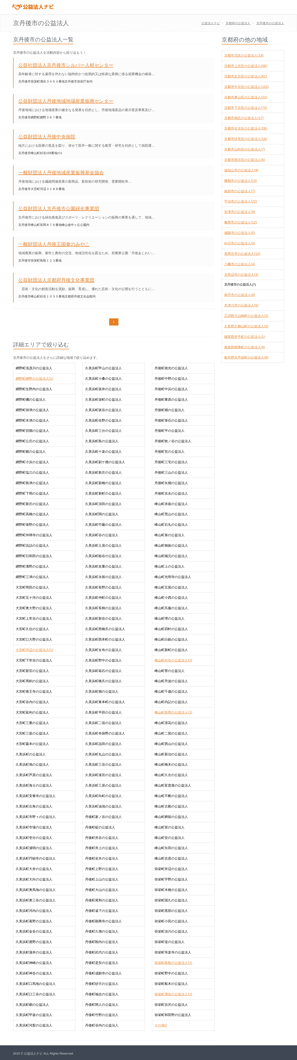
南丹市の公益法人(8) (239, 295)
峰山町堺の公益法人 (170, 618)
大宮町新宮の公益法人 (32, 671)
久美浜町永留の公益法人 (103, 577)
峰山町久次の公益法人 (171, 775)
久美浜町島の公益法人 (101, 441)
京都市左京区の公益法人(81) (245, 76)
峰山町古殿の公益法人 (171, 806)
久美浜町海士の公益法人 (34, 785)
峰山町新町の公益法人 (171, 650)
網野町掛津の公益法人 (32, 410)
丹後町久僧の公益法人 (101, 931)
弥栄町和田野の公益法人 (173, 1015)
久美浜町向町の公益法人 (103, 796)
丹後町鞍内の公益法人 (101, 942)
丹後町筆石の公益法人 (171, 420)
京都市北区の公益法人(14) (243, 55)
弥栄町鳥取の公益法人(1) (173, 963)
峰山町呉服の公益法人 (171, 608)
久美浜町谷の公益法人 (101, 535)
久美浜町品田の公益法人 (103, 744)
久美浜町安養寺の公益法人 (36, 796)
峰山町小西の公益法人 (171, 597)
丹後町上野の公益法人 (101, 869)
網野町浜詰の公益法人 (32, 545)
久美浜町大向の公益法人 (34, 879)
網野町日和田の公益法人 (34, 556)
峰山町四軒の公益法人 (171, 629)
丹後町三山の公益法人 (171, 472)
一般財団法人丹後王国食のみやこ (54, 244)
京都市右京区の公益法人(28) (245, 128)
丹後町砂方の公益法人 (101, 984)
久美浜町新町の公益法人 (103, 493)
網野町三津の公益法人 (32, 577)
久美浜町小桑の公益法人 (103, 378)
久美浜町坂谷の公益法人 (103, 410)
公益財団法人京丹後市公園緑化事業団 (58, 208)
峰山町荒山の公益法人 (171, 514)
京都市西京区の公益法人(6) (244, 160)
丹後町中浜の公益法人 (171, 389)
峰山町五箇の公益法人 (171, 587)
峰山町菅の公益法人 (170, 671)
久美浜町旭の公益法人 (32, 764)
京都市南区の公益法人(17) (243, 118)
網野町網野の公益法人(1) (34, 378)
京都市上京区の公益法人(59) (245, 66)
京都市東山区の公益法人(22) (245, 97)
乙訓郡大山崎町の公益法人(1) (246, 316)
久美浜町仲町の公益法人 (103, 597)
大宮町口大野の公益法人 (34, 639)
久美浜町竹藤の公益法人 (103, 524)
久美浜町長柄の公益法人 (103, 608)
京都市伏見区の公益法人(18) (245, 139)
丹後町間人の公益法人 (101, 1005)
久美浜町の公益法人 (31, 754)
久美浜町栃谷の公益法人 (103, 556)
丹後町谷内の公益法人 (101, 1025)
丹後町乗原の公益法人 (171, 399)
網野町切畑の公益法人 (32, 431)
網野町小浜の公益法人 (32, 462)
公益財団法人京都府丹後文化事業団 (56, 280)
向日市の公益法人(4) (239, 243)
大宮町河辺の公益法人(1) (34, 650)
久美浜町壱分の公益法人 (34, 838)
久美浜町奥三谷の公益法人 (36, 900)
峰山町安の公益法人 (170, 838)
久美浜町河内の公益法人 (34, 911)
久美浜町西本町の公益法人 (105, 639)
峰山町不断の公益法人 (171, 796)
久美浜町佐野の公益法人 (103, 420)
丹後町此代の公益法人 (101, 952)
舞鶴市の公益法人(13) (240, 181)
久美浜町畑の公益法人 (101, 691)
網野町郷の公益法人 (31, 451)
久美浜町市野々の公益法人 (36, 817)
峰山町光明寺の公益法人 (173, 577)
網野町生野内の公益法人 (34, 389)
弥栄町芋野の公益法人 (171, 879)
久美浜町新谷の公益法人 (103, 618)
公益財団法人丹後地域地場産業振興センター (65, 101)
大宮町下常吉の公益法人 (34, 660)
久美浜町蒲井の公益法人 (34, 952)
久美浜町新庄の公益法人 (103, 472)
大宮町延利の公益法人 (32, 712)
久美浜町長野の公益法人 (103, 587)
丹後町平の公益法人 (170, 431)
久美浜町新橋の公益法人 (103, 483)
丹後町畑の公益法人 (170, 410)
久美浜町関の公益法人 (101, 514)
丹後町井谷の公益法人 (101, 838)
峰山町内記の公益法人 (171, 702)
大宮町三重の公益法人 (32, 723)
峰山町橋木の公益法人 (171, 764)
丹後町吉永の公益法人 (171, 493)
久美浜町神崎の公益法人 (34, 963)
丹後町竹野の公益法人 (101, 1015)
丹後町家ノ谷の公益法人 (103, 817)
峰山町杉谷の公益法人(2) (173, 660)
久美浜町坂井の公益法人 (103, 389)
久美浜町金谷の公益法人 (34, 931)
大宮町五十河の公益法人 (34, 597)
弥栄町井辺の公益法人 (171, 869)
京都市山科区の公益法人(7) (244, 149)
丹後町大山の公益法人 (101, 890)
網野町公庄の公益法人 (32, 441)
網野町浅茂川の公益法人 (34, 368)
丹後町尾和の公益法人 (101, 900)
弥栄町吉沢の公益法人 (171, 1005)
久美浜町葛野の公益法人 (34, 921)
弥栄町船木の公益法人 (171, 984)
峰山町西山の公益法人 (171, 744)
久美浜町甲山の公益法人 (103, 368)
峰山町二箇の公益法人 (171, 733)
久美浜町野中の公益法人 (103, 660)
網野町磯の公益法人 (31, 399)
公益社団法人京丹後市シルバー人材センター (65, 65)
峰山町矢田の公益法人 (171, 848)
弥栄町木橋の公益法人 (171, 890)
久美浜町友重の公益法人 (103, 566)
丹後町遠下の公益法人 (101, 911)
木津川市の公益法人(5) (241, 305)
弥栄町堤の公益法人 (170, 942)
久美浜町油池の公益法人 (103, 806)
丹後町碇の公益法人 (100, 827)
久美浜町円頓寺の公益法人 (36, 858)
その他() (161, 1025)
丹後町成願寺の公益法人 (103, 973)
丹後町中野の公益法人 (171, 378)
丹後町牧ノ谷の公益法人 (173, 441)
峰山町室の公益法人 (170, 827)
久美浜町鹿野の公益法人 (34, 942)
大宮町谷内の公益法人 (32, 702)
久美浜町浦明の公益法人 (34, 848)
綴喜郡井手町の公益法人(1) (244, 337)
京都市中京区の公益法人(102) (246, 87)
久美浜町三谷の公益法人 (103, 764)
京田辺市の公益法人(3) (241, 275)
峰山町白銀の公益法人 (171, 639)
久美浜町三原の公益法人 (103, 785)
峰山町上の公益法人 (170, 566)
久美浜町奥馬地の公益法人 (36, 890)
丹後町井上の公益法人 (101, 848)
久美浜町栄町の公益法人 (103, 399)
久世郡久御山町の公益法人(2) (246, 326)
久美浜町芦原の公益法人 (34, 775)
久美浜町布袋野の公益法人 (105, 733)
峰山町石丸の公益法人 (171, 524)
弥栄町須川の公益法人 (171, 931)
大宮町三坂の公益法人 (32, 733)
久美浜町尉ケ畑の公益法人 (105, 462)
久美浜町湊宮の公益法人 (103, 775)
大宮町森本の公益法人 (32, 744)
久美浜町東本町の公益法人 (105, 702)
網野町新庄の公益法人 (32, 504)
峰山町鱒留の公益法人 (171, 817)
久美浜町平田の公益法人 (103, 712)
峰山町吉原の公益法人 (171, 858)
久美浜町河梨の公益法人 (34, 1025)
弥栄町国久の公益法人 (171, 900)
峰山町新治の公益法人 (171, 754)
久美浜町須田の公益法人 (103, 504)
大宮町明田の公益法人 (32, 587)
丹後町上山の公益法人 (101, 879)
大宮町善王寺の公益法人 (34, 691)
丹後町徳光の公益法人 (171, 368)
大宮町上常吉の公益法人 (34, 618)
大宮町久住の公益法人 (32, 629)
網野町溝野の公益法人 (32, 566)
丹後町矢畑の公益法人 (171, 483)
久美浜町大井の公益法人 (34, 869)
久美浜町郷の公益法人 (32, 1005)
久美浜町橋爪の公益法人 (103, 681)
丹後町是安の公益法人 (101, 963)
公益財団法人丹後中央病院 (46, 136)
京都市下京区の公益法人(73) (245, 108)
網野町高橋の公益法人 (32, 514)
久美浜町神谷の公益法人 (34, 973)
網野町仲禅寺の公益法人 (34, 535)
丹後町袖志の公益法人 (101, 994)
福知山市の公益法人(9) (241, 170)
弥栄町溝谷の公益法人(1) (173, 994)
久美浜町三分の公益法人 (103, 431)
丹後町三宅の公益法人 (171, 462)
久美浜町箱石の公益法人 (103, 671)
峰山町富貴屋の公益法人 (173, 785)
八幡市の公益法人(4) (239, 264)
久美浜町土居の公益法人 (103, 545)
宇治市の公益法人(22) (240, 201)
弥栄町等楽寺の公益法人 (173, 952)
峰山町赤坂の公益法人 (171, 504)
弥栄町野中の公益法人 (171, 973)
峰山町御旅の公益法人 (171, 545)
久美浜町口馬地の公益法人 (36, 984)
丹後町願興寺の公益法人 (103, 921)
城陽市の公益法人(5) (239, 233)
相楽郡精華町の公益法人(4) (244, 347)
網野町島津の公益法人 (32, 483)
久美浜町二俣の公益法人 (103, 723)
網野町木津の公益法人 (32, 420)
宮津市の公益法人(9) (239, 212)
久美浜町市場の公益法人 (34, 827)
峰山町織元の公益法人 (171, 556)
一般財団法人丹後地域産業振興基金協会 (61, 172)
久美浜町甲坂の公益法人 (34, 1015)
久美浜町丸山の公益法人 (103, 754)
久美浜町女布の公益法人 (103, 650)
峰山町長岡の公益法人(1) (173, 712)
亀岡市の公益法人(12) (240, 222)
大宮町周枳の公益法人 (32, 681)
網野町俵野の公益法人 (32, 524)
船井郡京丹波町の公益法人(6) (246, 357)
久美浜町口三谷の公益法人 (36, 994)
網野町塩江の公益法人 (32, 472)
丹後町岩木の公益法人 (101, 858)
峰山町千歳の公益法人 (171, 691)
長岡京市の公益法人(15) (242, 254)
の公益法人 (238, 23)
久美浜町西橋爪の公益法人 (105, 629)
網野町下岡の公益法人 (32, 493)
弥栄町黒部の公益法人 (171, 911)
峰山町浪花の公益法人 (171, 723)
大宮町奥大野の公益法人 (34, 608)
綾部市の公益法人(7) (239, 191)
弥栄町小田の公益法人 (171, 921)
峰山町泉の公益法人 (170, 535)
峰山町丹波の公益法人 (171, 681)
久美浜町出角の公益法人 (34, 806)
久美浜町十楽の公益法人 (103, 451)
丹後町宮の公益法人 (170, 451)
